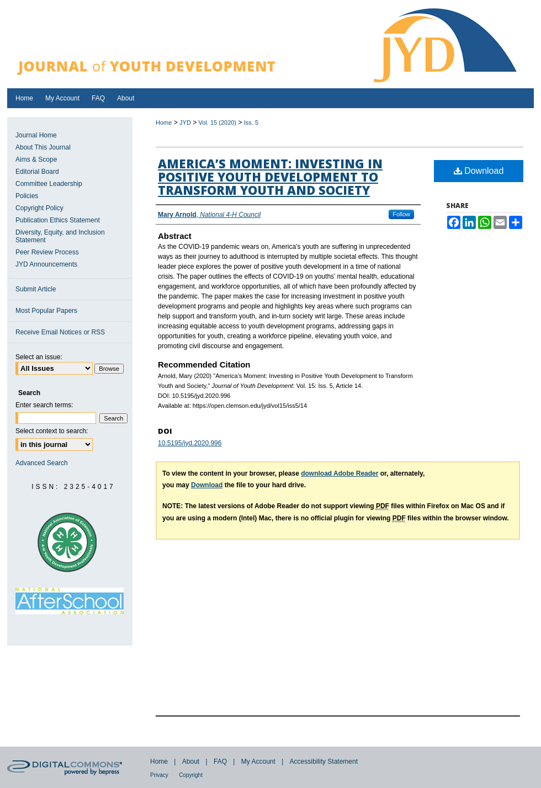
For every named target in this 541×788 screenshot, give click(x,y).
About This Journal (43, 147)
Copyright (191, 775)
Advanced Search (41, 463)
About (190, 761)
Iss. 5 (251, 122)
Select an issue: (38, 357)
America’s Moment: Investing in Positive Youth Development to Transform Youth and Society (270, 176)
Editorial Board (37, 171)
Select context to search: (51, 431)
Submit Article (35, 289)
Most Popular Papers (46, 311)
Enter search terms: (44, 405)
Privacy (159, 775)
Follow (401, 214)
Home (164, 122)
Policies (26, 196)
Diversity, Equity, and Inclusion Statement (60, 236)
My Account (258, 761)
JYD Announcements (46, 264)
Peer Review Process (47, 252)
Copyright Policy (39, 208)
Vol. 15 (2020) (218, 122)
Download (479, 170)
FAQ (220, 761)
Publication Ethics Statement (57, 220)
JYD (185, 122)
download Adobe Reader (339, 473)
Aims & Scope (36, 159)
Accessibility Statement (324, 761)
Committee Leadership (48, 184)
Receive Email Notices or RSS (60, 332)
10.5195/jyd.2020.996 (189, 443)
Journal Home (36, 135)
